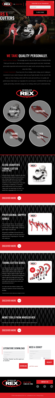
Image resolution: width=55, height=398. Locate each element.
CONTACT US (47, 4)
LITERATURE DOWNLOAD (34, 4)
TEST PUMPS (27, 4)
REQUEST (49, 362)
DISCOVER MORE (11, 198)
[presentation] (10, 363)
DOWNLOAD (23, 366)
